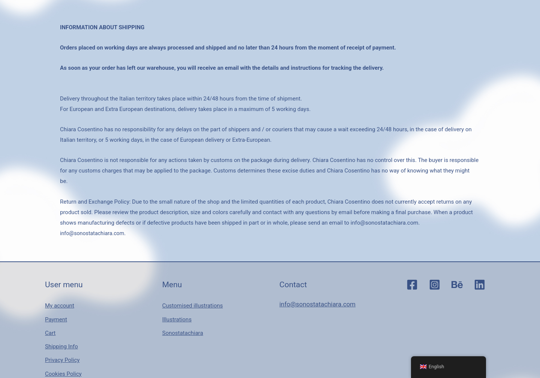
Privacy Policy (62, 345)
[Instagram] (434, 284)
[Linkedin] (479, 284)
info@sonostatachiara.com (94, 233)
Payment (56, 313)
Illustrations (177, 313)
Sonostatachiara (182, 324)
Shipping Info (61, 335)
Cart (50, 324)
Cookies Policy (63, 355)
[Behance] (457, 284)
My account (59, 303)
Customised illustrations (192, 303)
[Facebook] (412, 284)
